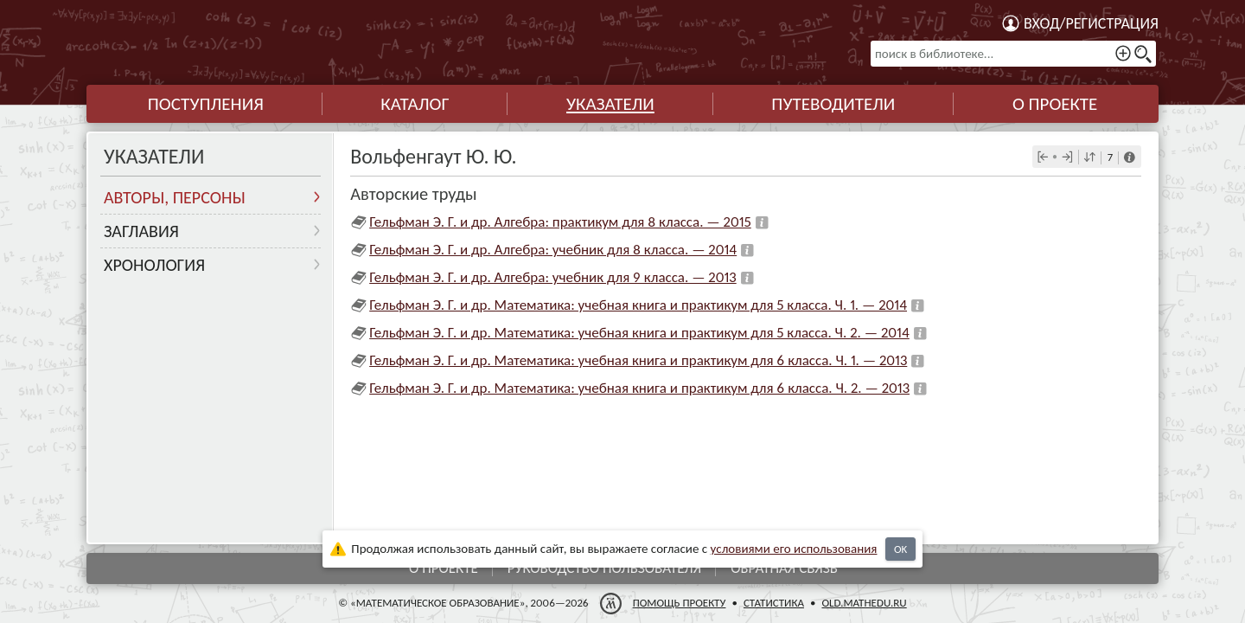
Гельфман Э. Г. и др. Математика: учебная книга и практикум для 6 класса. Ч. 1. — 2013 (638, 360)
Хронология (154, 264)
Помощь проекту (679, 602)
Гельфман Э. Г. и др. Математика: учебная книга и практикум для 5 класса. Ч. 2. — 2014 (639, 333)
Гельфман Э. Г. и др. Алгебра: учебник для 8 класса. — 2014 (553, 250)
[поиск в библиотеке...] (1013, 54)
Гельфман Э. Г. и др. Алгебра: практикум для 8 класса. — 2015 (560, 222)
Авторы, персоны (175, 197)
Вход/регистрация (1091, 23)
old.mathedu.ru (863, 602)
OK (900, 549)
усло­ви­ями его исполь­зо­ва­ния (794, 548)
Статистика (774, 602)
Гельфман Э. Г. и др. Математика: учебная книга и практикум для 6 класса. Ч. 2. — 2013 (639, 388)
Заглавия (141, 231)
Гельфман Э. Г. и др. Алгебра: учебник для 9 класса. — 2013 (553, 277)
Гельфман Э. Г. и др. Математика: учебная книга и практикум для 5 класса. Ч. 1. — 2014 (638, 305)
